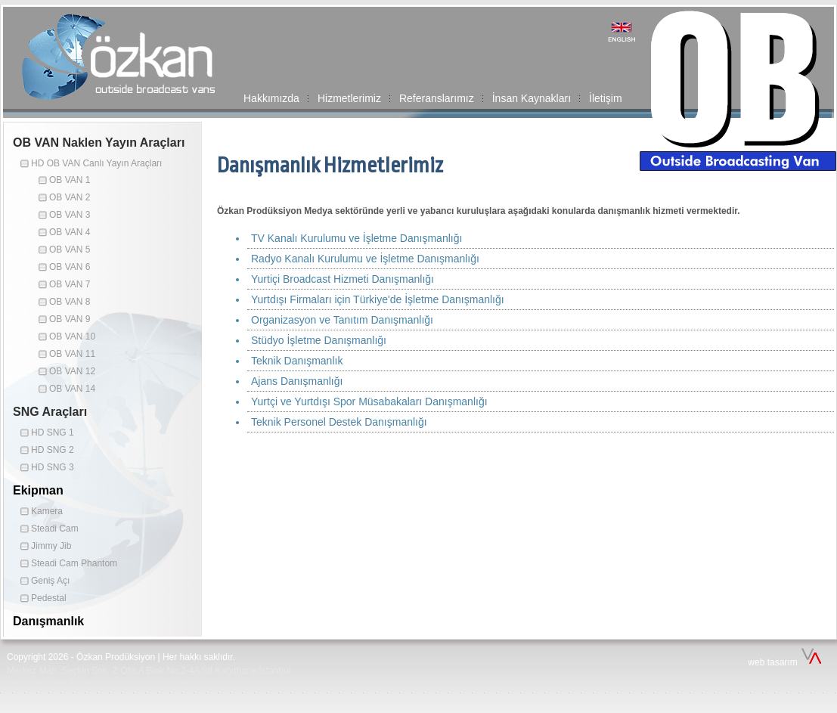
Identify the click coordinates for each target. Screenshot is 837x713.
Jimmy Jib (51, 546)
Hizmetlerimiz (349, 98)
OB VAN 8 (69, 301)
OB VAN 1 (69, 180)
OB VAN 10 (72, 336)
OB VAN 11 (72, 354)
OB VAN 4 (69, 232)
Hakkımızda (271, 98)
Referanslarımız (436, 98)
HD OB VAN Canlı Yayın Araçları (96, 163)
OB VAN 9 (69, 319)
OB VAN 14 (72, 388)
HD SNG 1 (52, 432)
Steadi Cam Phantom (74, 563)
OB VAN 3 (69, 214)
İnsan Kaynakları (531, 98)
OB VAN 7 (69, 284)
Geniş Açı (50, 580)
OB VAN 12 (72, 371)
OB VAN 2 (69, 197)
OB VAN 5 (69, 249)
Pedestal (49, 598)
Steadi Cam (55, 528)
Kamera (47, 511)
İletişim (605, 98)
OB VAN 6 (69, 267)
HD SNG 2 (52, 450)
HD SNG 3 (52, 467)
